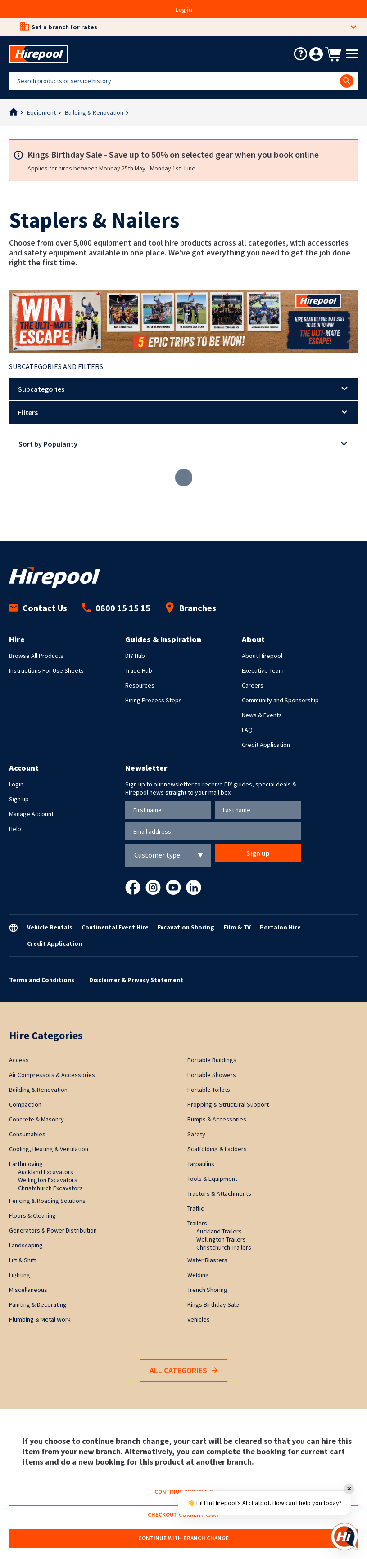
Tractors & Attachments (219, 1193)
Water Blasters (207, 1260)
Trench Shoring (207, 1290)
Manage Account (31, 814)
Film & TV (237, 927)
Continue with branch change (183, 1538)
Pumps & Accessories (216, 1119)
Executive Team (263, 670)
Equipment (41, 112)
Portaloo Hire (280, 927)
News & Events (262, 715)
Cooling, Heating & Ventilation (48, 1149)
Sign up (19, 799)
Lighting (19, 1275)
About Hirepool (262, 656)
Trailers (197, 1223)
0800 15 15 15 (116, 607)
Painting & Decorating (38, 1304)
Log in (183, 9)
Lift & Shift (22, 1260)
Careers (252, 685)
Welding (198, 1275)
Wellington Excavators (47, 1180)
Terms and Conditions (41, 980)
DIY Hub (135, 656)
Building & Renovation (94, 112)
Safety (196, 1134)
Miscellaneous (28, 1290)
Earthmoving (26, 1164)
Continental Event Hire (115, 927)
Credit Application (266, 745)
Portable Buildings (211, 1060)
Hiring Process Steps (153, 700)
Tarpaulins (200, 1164)
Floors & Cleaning (32, 1215)
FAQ (247, 730)
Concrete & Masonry (36, 1119)
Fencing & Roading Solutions (47, 1201)
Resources (139, 685)
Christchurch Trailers (223, 1247)
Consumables (27, 1134)
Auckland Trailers (219, 1231)
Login (16, 784)
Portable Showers (211, 1075)
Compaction (25, 1104)
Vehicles (198, 1319)
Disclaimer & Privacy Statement (136, 980)
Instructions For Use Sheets (46, 670)
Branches (190, 607)
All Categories (184, 1370)
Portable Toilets (208, 1089)
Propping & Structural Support (228, 1104)
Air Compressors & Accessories (52, 1075)
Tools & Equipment (212, 1179)
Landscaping (26, 1245)
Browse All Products (36, 656)
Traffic (195, 1208)
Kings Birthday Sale (213, 1304)
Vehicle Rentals (49, 927)
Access (19, 1060)
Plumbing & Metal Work (40, 1319)
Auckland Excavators (45, 1172)
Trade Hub (138, 670)
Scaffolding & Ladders (217, 1149)
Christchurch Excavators (50, 1188)
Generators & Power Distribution (53, 1230)
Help (15, 829)
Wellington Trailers (221, 1239)
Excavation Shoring (186, 927)
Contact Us (38, 607)
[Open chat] (344, 1536)
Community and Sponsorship (280, 700)
